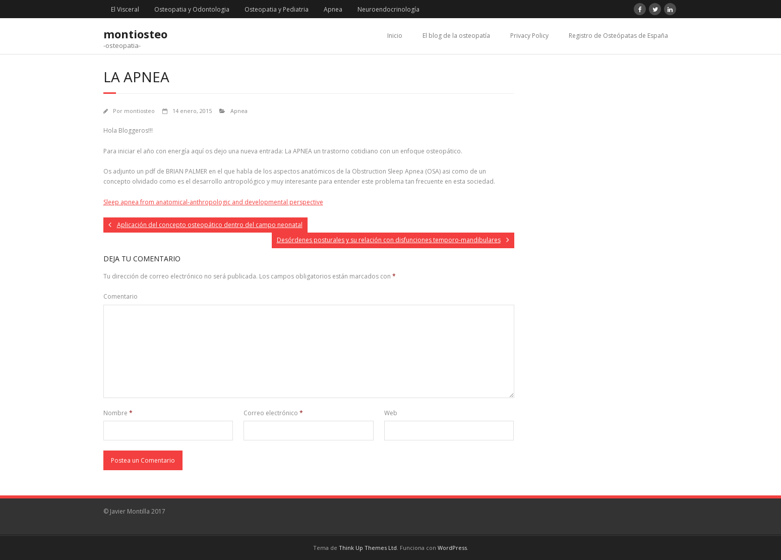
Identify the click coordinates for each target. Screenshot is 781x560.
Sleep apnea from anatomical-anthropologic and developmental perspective (213, 202)
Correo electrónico (273, 413)
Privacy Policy (529, 35)
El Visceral (125, 9)
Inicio (394, 35)
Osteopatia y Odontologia (191, 9)
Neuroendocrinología (388, 9)
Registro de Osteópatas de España (618, 35)
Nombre (118, 413)
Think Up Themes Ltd (368, 547)
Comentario (120, 296)
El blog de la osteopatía (456, 35)
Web (390, 413)
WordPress (452, 547)
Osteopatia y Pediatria (277, 9)
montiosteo (139, 111)
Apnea (333, 9)
